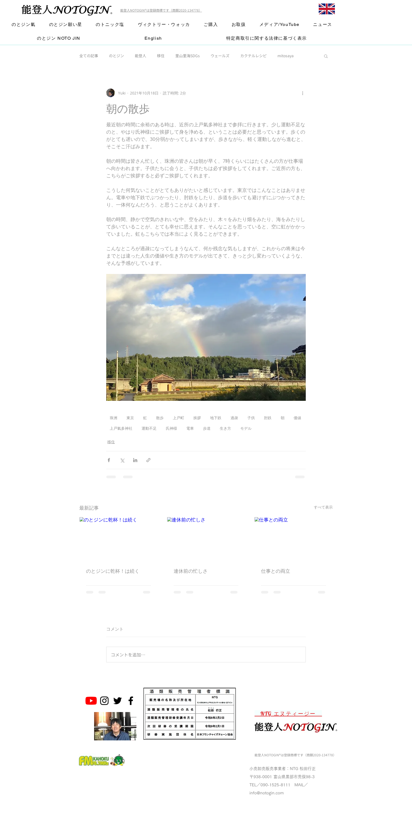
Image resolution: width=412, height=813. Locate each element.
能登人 (140, 55)
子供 (251, 417)
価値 (297, 417)
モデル (246, 428)
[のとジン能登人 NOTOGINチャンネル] (91, 700)
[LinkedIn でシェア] (135, 460)
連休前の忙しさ (191, 571)
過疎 (234, 417)
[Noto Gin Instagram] (104, 700)
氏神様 (171, 428)
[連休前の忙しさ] (206, 539)
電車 (190, 428)
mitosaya (285, 55)
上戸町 (178, 417)
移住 (160, 55)
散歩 (160, 417)
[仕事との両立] (293, 539)
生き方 (225, 428)
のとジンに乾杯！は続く (112, 571)
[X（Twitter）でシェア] (122, 460)
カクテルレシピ (253, 55)
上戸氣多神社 (121, 428)
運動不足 (149, 428)
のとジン (116, 55)
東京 (130, 417)
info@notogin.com (266, 793)
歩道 (207, 428)
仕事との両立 (275, 571)
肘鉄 (268, 417)
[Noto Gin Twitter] (117, 700)
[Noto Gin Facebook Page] (130, 700)
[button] (325, 56)
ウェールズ (220, 55)
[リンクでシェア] (148, 460)
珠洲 (113, 417)
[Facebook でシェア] (108, 460)
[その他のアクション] (302, 93)
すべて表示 (323, 507)
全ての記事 (88, 55)
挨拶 (197, 417)
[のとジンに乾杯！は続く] (118, 539)
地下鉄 (215, 417)
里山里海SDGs (187, 55)
